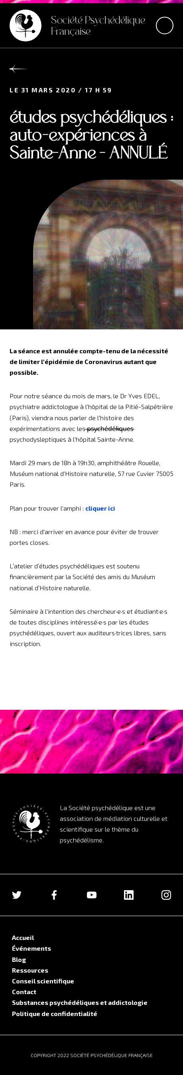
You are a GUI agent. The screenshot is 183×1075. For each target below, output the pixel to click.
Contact (24, 991)
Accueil (23, 937)
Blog (19, 959)
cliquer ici (100, 508)
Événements (31, 948)
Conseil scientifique (43, 981)
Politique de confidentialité (54, 1013)
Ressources (30, 970)
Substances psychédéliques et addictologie (80, 1002)
